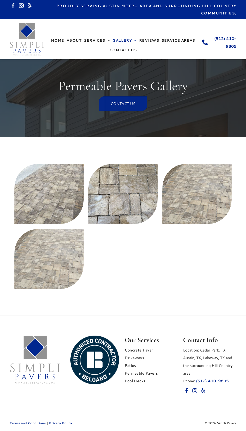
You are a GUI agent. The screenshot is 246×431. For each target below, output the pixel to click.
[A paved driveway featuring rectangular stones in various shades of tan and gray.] (197, 194)
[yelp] (29, 6)
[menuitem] (57, 40)
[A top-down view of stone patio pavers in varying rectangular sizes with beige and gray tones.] (123, 194)
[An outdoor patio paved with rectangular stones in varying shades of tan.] (49, 194)
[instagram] (21, 6)
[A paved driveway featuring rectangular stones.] (49, 259)
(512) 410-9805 (212, 381)
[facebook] (13, 6)
